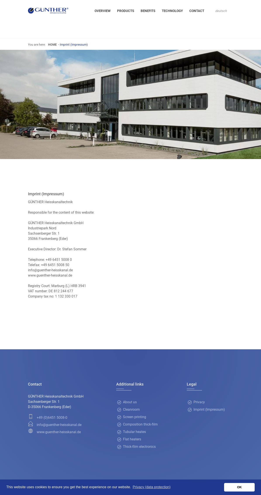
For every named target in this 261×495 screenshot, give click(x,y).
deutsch (221, 11)
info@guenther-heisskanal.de (59, 425)
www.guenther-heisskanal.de (59, 432)
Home (52, 44)
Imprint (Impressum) (209, 409)
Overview (103, 11)
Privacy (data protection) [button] (151, 487)
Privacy (199, 402)
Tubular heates (134, 432)
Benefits (148, 11)
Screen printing (134, 417)
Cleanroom (131, 409)
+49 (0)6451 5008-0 (52, 417)
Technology (172, 11)
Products (125, 11)
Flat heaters (132, 439)
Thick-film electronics (139, 447)
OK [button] (239, 487)
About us (130, 402)
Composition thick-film (140, 424)
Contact (196, 11)
